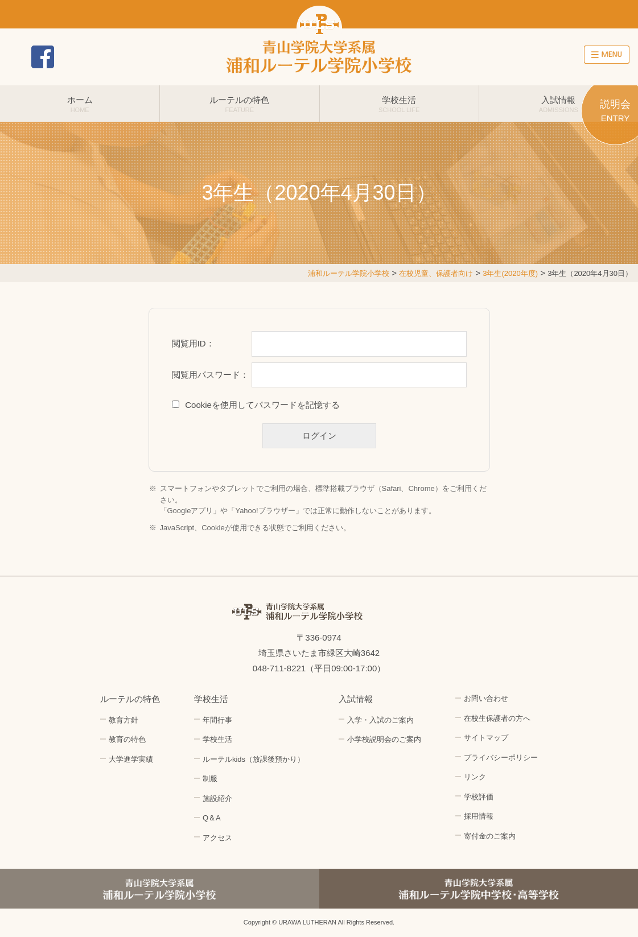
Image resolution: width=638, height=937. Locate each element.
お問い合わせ (465, 57)
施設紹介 (217, 798)
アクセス (512, 57)
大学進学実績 (131, 759)
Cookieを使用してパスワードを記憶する (262, 405)
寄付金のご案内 (490, 836)
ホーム (80, 104)
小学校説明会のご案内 (384, 739)
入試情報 (558, 104)
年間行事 (217, 720)
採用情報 (559, 57)
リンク (475, 777)
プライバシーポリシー (501, 757)
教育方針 (123, 720)
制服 (210, 778)
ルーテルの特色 (239, 104)
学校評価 (478, 796)
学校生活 (399, 104)
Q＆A (212, 818)
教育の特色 (127, 739)
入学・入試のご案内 (380, 720)
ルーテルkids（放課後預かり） (253, 759)
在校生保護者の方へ (497, 718)
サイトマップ (486, 737)
